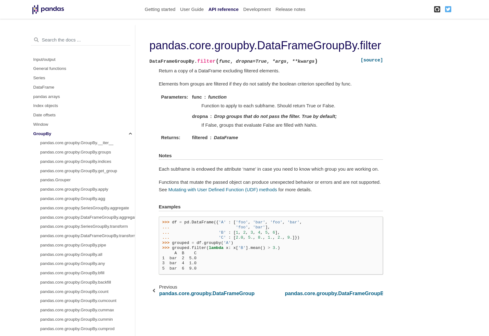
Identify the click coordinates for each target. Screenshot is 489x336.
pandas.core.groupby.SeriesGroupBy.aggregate (84, 208)
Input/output (44, 59)
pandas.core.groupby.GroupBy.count (74, 291)
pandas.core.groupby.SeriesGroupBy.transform (84, 226)
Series (39, 77)
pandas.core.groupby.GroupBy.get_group (78, 170)
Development (257, 9)
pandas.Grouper (55, 180)
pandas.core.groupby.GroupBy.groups (75, 152)
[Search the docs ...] (80, 40)
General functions (49, 68)
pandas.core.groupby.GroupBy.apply (74, 189)
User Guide (192, 9)
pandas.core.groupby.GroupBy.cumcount (78, 300)
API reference (223, 9)
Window (40, 124)
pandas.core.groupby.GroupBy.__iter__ (76, 142)
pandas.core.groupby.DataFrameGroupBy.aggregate (87, 217)
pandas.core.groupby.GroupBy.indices (75, 161)
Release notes (290, 9)
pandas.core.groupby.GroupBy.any (72, 263)
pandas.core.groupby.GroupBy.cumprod (77, 328)
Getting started (160, 9)
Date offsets (44, 115)
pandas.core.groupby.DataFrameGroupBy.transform (87, 235)
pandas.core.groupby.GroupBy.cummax (77, 310)
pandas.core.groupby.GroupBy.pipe (73, 245)
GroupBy (42, 133)
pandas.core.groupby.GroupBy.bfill (72, 272)
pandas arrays (46, 96)
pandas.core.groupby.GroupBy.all (71, 254)
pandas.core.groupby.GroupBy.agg (72, 198)
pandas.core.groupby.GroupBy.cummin (76, 319)
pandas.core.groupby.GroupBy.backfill (75, 282)
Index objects (45, 105)
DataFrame (44, 87)
